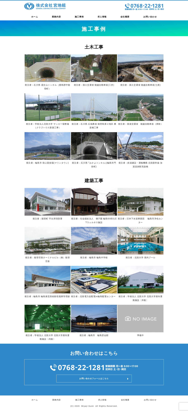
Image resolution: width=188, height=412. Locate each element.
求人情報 (102, 17)
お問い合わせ (150, 17)
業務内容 (56, 17)
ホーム (34, 17)
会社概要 (124, 17)
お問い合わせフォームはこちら (94, 379)
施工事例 (79, 17)
